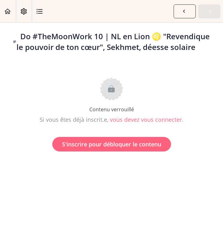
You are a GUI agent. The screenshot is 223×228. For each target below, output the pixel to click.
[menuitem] (24, 11)
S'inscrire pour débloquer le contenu (111, 144)
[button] (8, 11)
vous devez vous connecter (146, 119)
